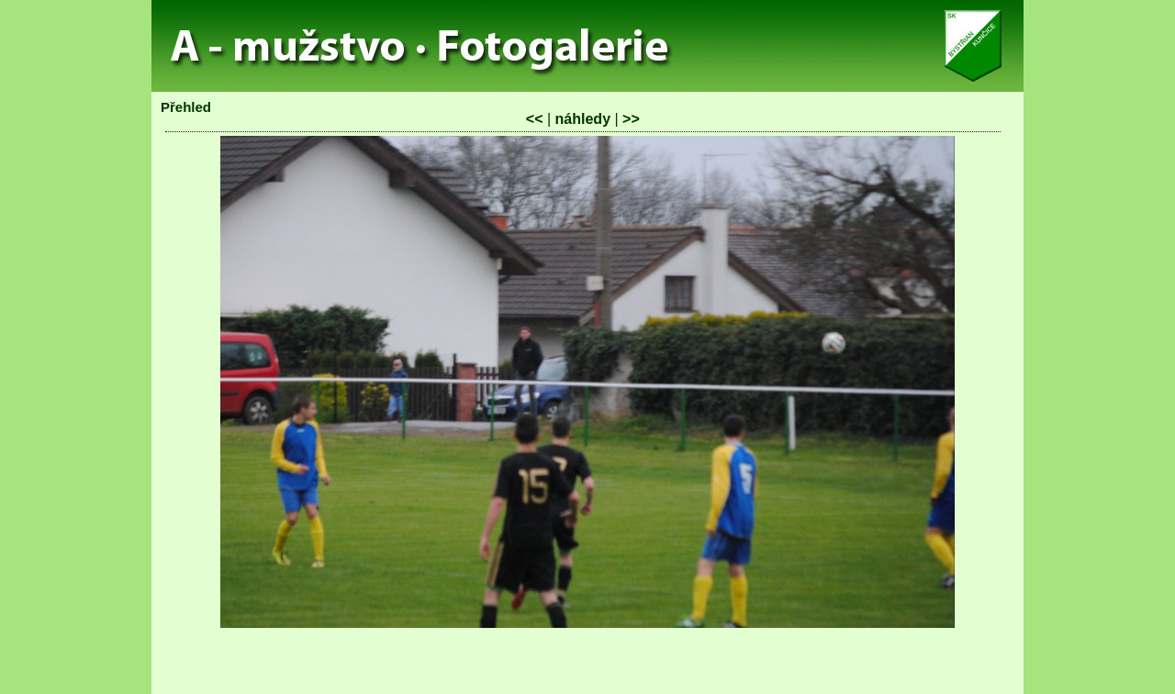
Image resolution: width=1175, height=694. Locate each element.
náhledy (582, 119)
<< (534, 119)
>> (631, 119)
